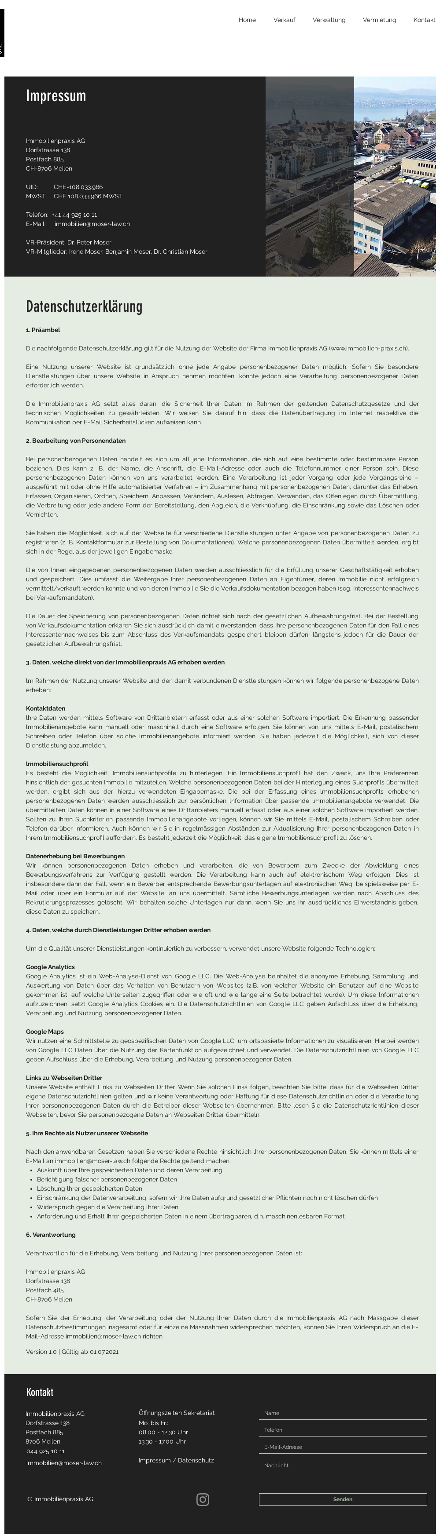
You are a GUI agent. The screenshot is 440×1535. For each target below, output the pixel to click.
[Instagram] (202, 1499)
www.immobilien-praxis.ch (368, 348)
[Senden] (343, 1499)
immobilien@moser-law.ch (92, 223)
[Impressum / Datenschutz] (182, 1460)
